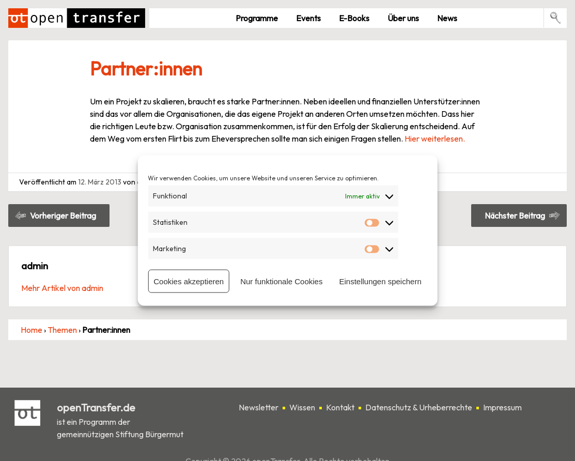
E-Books (354, 18)
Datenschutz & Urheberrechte (418, 407)
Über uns (403, 18)
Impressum (502, 407)
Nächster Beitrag (515, 215)
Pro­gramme (257, 18)
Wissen (302, 407)
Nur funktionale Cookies (281, 280)
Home (31, 330)
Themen (62, 330)
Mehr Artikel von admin (62, 288)
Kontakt (340, 407)
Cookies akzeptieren (188, 280)
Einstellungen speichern (380, 280)
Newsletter (258, 407)
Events (308, 18)
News (447, 18)
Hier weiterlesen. (435, 138)
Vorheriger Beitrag (63, 215)
